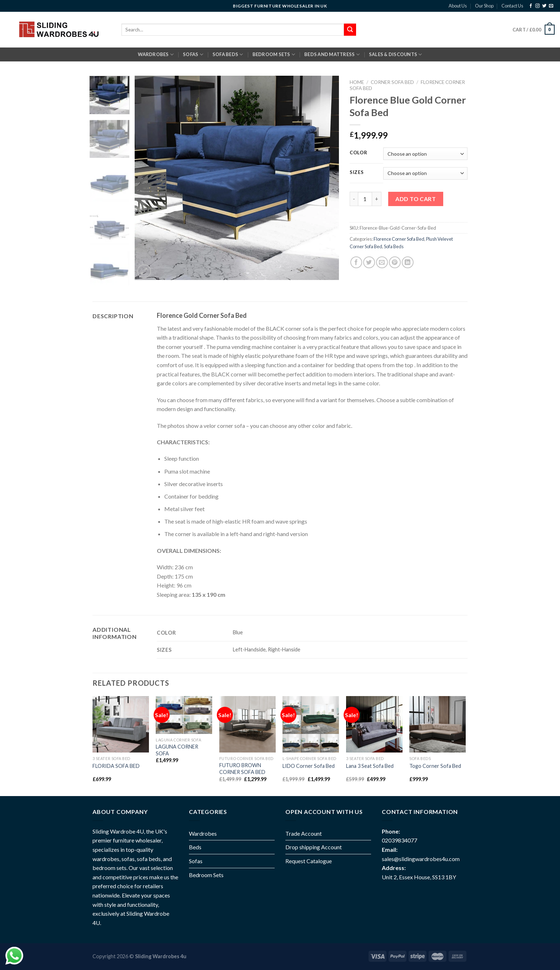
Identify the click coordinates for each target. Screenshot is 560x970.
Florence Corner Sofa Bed (399, 239)
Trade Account (303, 833)
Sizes (357, 172)
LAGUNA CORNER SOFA (177, 750)
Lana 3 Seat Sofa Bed (370, 766)
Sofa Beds (394, 246)
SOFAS (193, 54)
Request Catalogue (308, 861)
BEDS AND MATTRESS (332, 54)
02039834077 (399, 840)
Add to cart (415, 198)
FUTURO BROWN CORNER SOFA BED (242, 768)
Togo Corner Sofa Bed (435, 766)
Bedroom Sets (206, 874)
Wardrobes (156, 54)
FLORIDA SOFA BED (116, 766)
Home (357, 82)
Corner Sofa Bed (392, 82)
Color (359, 152)
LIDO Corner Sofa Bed (308, 766)
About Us (458, 6)
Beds (195, 847)
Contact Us (512, 6)
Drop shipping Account (313, 847)
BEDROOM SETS (273, 54)
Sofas (195, 861)
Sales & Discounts (395, 54)
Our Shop (484, 6)
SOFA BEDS (227, 54)
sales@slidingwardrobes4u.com (421, 858)
